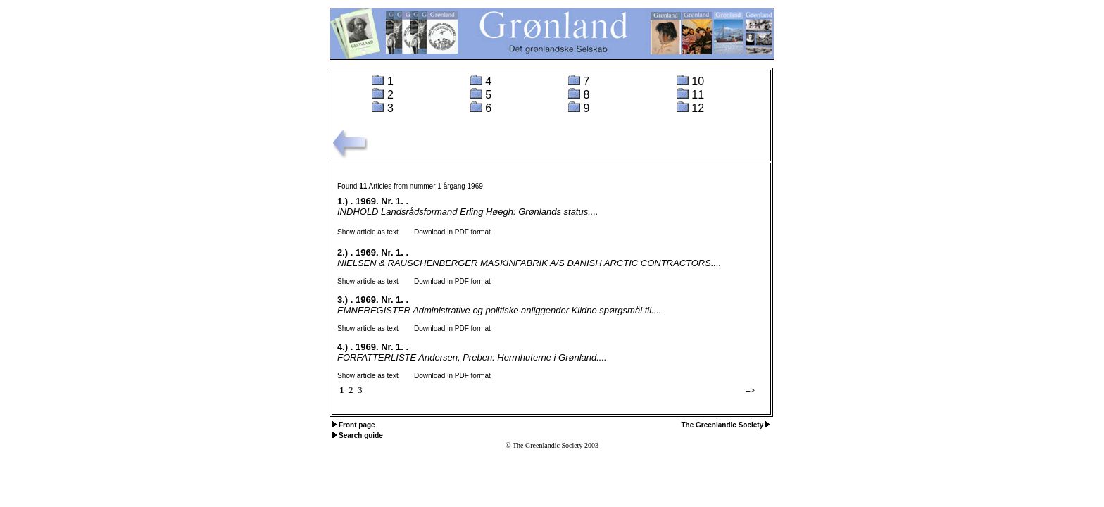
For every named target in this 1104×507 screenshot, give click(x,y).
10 (697, 81)
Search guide (361, 435)
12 (697, 108)
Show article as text (368, 232)
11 (697, 95)
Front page (357, 425)
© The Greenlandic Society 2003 (552, 445)
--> (750, 390)
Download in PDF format (446, 232)
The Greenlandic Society (723, 425)
